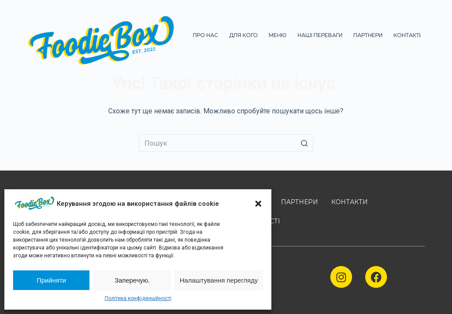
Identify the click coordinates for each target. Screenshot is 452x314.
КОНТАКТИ (349, 202)
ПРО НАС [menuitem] (205, 35)
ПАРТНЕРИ (299, 202)
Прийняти (51, 280)
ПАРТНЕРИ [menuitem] (368, 35)
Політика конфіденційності (138, 298)
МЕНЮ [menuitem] (278, 35)
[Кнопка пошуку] (304, 143)
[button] (258, 203)
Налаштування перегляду (219, 280)
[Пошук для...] (226, 143)
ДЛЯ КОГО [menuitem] (243, 35)
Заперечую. (132, 280)
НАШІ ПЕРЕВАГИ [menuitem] (320, 35)
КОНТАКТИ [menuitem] (408, 35)
